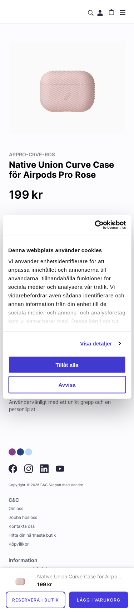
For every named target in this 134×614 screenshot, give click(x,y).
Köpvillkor (19, 544)
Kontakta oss (22, 526)
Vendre (77, 485)
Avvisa (67, 385)
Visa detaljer (96, 343)
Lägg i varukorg (98, 600)
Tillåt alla (67, 364)
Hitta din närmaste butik (32, 535)
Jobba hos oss (23, 517)
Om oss (16, 508)
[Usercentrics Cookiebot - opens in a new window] (95, 225)
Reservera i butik (35, 600)
